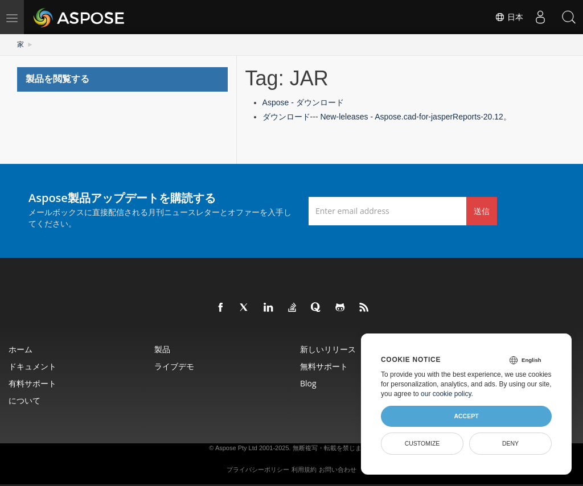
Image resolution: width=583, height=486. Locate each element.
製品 (162, 349)
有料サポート (32, 383)
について (24, 400)
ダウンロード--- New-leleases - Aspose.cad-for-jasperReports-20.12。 (386, 116)
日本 (509, 17)
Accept (466, 416)
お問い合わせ (337, 469)
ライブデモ (174, 366)
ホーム (20, 349)
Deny (510, 443)
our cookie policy (446, 394)
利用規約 (304, 469)
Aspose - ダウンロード (303, 102)
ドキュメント (32, 366)
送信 (482, 210)
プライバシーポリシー (258, 469)
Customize (422, 443)
